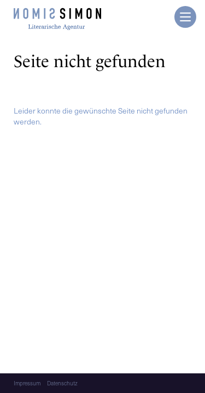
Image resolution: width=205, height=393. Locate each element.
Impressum (27, 383)
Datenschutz (62, 383)
